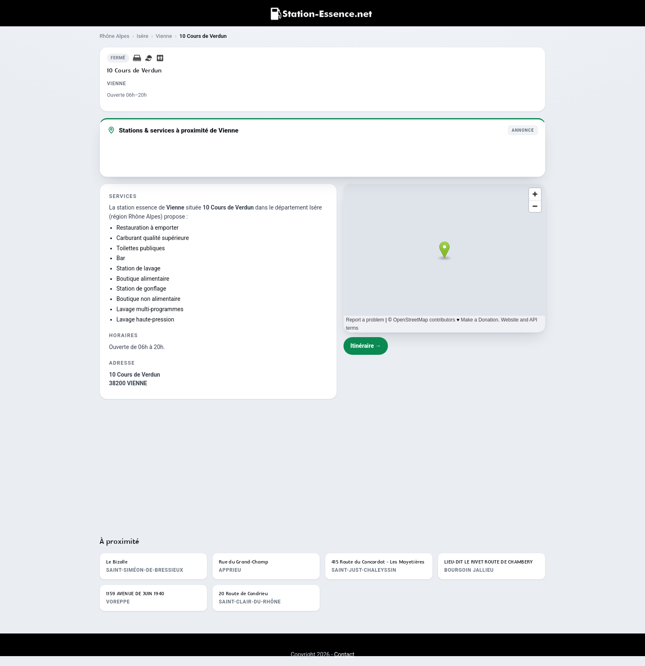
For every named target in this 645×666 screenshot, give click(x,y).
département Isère (298, 207)
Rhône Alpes (114, 36)
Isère (142, 36)
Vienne (164, 36)
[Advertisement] (322, 464)
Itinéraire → (365, 345)
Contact (344, 654)
